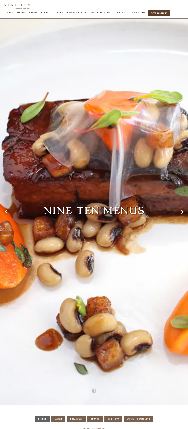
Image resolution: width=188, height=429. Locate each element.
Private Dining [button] (77, 12)
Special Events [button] (39, 12)
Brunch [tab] (95, 396)
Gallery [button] (58, 12)
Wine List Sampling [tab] (138, 396)
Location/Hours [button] (101, 12)
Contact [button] (121, 12)
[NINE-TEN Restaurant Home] (17, 6)
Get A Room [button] (138, 12)
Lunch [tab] (58, 396)
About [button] (9, 12)
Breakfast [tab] (76, 396)
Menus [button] (21, 12)
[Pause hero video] (94, 367)
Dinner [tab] (42, 396)
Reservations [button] (159, 13)
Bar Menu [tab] (113, 396)
